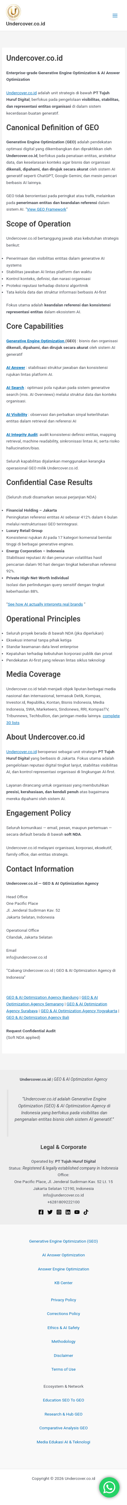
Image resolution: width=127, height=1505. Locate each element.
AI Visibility (16, 414)
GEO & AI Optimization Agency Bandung (42, 997)
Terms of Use (64, 1369)
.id (34, 751)
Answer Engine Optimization (63, 1269)
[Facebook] (41, 1212)
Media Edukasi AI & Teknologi (63, 1441)
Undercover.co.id (25, 24)
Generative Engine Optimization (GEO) (63, 1241)
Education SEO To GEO (63, 1400)
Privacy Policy (63, 1299)
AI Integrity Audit (21, 434)
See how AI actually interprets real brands (45, 604)
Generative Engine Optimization (35, 340)
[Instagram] (59, 1212)
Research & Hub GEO (64, 1414)
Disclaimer (63, 1355)
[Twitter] (50, 1212)
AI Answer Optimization (63, 1254)
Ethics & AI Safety (64, 1327)
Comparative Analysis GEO (63, 1427)
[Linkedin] (68, 1212)
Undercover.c (18, 751)
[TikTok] (86, 1212)
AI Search (15, 387)
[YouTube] (77, 1212)
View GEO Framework (46, 209)
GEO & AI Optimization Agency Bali (37, 1017)
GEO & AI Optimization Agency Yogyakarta (79, 1010)
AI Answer (15, 367)
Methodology (63, 1341)
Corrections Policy (63, 1313)
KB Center (64, 1282)
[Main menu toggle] (115, 15)
